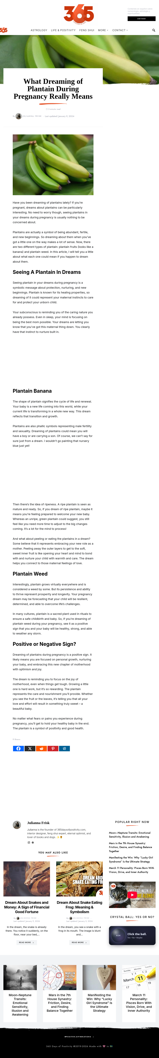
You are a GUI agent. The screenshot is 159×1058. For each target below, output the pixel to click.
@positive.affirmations (78, 1037)
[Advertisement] (53, 361)
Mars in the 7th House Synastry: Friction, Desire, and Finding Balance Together (130, 847)
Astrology (39, 30)
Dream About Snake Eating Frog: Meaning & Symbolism (79, 907)
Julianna (32, 829)
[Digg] (64, 748)
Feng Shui (86, 30)
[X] (30, 748)
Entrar (142, 19)
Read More (25, 942)
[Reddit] (41, 748)
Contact (119, 30)
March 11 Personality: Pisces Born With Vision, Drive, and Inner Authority (131, 870)
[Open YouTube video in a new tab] (132, 894)
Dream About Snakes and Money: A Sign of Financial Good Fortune (26, 907)
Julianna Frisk (29, 116)
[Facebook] (18, 748)
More (102, 30)
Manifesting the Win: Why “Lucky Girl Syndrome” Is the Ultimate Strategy (131, 859)
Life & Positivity (63, 30)
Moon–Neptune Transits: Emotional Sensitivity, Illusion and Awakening (129, 835)
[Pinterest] (53, 748)
